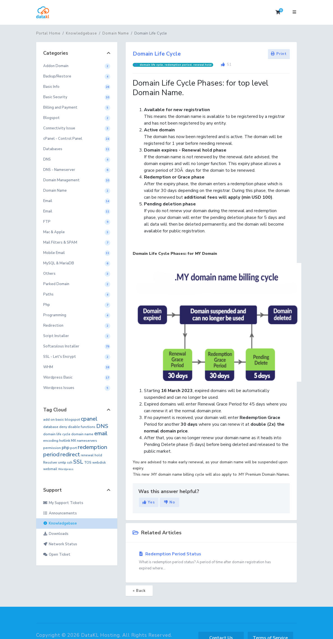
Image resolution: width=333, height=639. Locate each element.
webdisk (99, 462)
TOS (87, 462)
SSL (78, 462)
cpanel (89, 419)
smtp (62, 462)
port (73, 448)
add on (49, 419)
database (50, 427)
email (100, 433)
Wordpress (66, 469)
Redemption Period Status (211, 561)
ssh (69, 462)
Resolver (50, 462)
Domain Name (115, 33)
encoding (50, 440)
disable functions (81, 427)
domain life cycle (56, 434)
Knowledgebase (81, 33)
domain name (82, 434)
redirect (70, 454)
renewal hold (91, 455)
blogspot (72, 419)
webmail (50, 469)
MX (73, 440)
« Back (139, 590)
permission (52, 448)
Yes (149, 502)
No (169, 502)
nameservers (87, 440)
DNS (102, 426)
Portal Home (48, 33)
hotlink (64, 440)
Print (279, 53)
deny (63, 427)
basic (60, 419)
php (65, 448)
